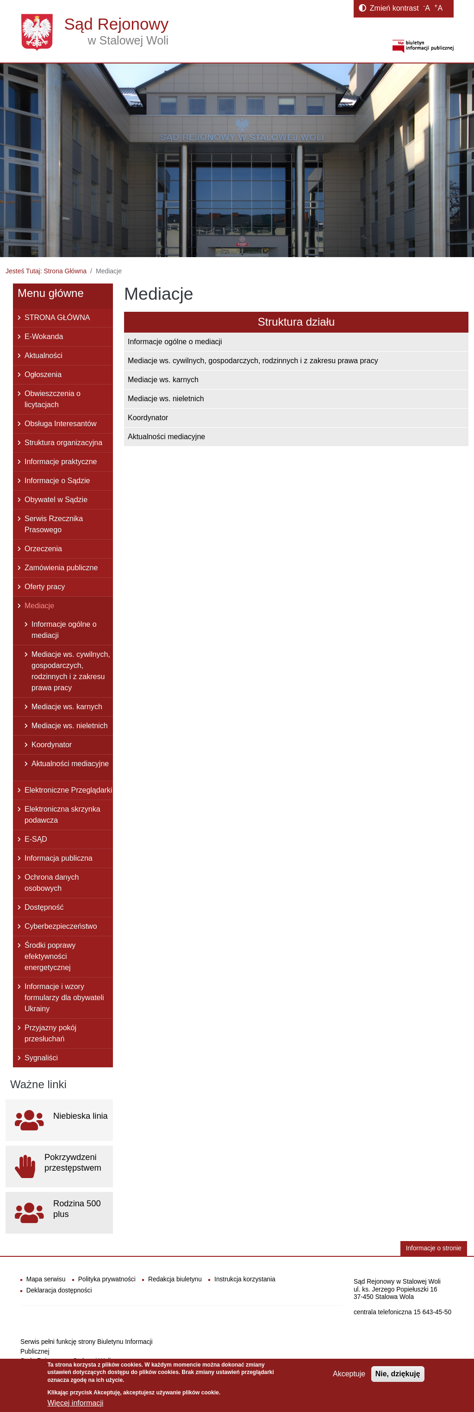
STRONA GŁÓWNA (57, 317)
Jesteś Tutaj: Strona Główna (46, 271)
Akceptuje (349, 1374)
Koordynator (148, 418)
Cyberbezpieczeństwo (61, 926)
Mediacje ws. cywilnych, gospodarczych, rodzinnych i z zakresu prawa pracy (253, 361)
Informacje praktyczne (61, 462)
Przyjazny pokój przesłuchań (50, 1033)
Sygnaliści (41, 1058)
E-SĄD (36, 839)
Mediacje (39, 606)
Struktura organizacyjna (63, 443)
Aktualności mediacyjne (166, 437)
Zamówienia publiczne (61, 568)
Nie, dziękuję (397, 1374)
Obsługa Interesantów (61, 424)
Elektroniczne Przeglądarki (68, 790)
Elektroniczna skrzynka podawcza (62, 814)
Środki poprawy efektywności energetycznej (50, 956)
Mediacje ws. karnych (163, 380)
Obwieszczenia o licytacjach (53, 399)
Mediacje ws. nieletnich (166, 399)
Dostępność (44, 907)
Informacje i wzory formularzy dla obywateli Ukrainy (64, 998)
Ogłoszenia (43, 374)
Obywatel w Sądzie (56, 500)
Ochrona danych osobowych (52, 882)
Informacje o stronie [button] (434, 1248)
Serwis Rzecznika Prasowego (54, 524)
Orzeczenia (43, 549)
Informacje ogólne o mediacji (175, 342)
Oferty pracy (45, 587)
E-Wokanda (44, 336)
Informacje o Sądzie (57, 481)
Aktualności (43, 355)
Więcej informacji (75, 1403)
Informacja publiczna (59, 858)
